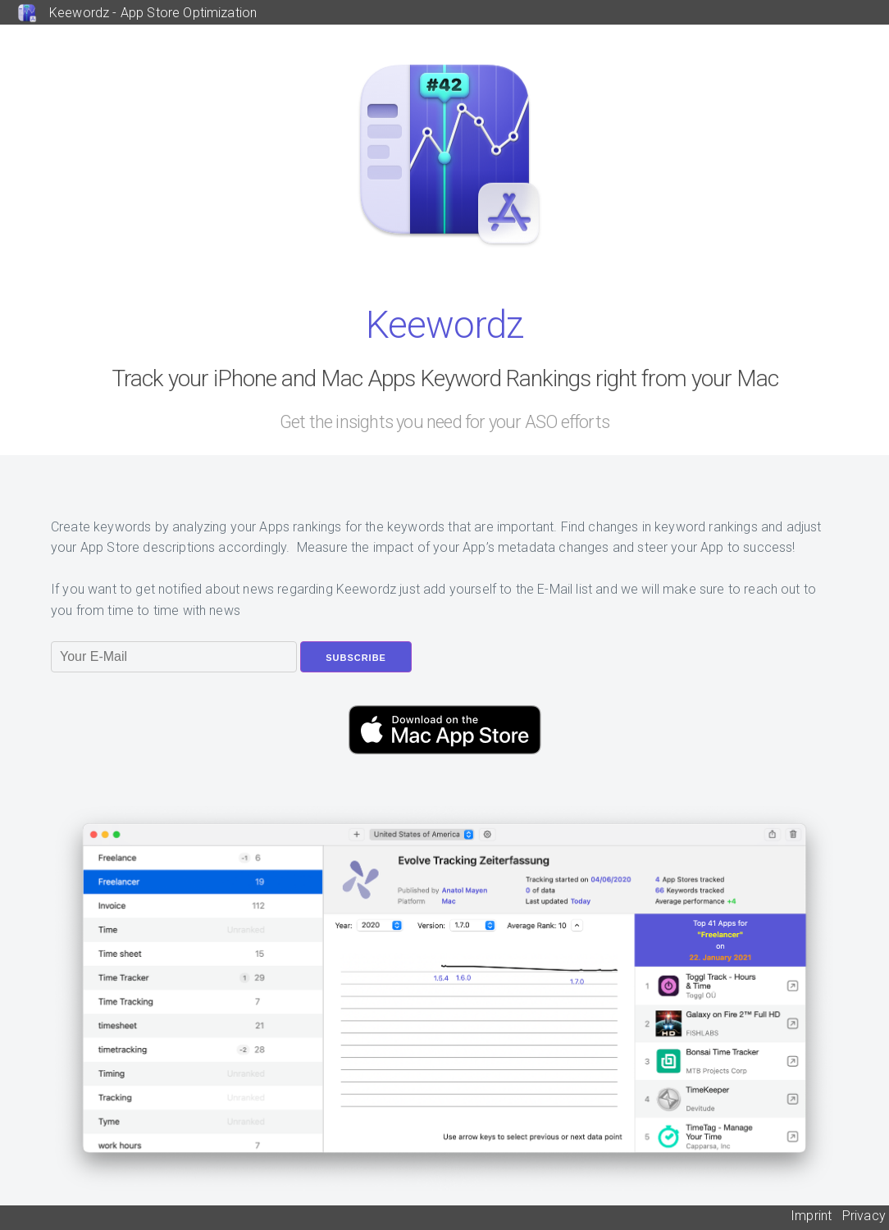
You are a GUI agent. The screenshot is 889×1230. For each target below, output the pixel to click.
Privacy (864, 1215)
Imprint (811, 1215)
